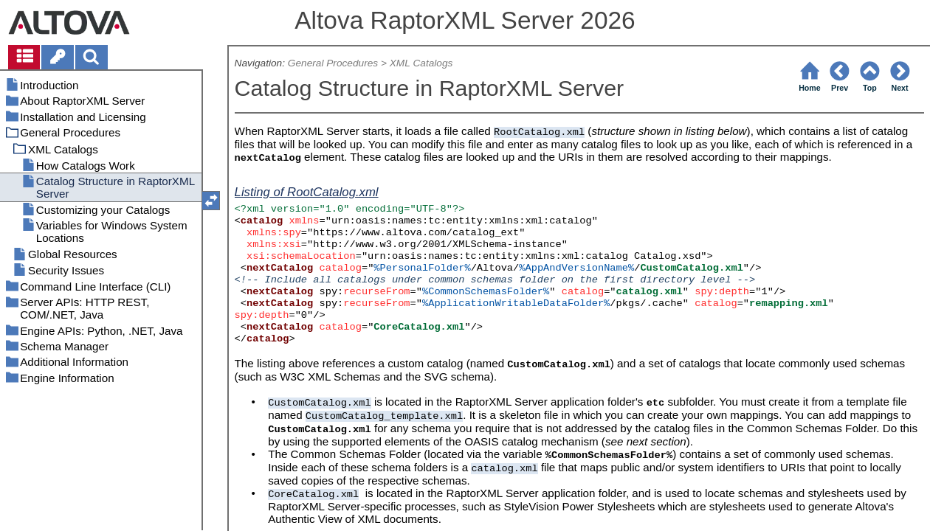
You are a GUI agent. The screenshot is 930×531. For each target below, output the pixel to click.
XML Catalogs (421, 63)
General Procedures (333, 63)
